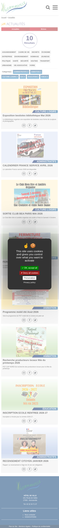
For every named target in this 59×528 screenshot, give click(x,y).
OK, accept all (29, 268)
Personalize (29, 278)
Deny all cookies (29, 273)
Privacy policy (30, 282)
